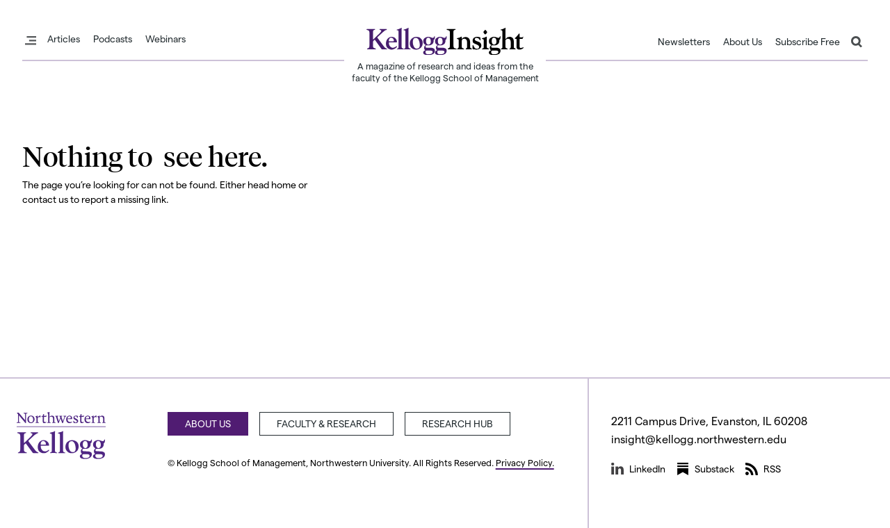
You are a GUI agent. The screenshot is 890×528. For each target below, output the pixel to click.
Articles (63, 38)
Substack (705, 469)
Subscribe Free (807, 41)
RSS (763, 469)
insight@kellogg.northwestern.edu (698, 438)
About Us (742, 41)
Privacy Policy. (525, 462)
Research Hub (457, 423)
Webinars (165, 38)
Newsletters (684, 41)
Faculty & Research (326, 423)
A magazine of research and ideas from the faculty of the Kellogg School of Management (445, 71)
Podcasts (112, 38)
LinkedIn (638, 469)
